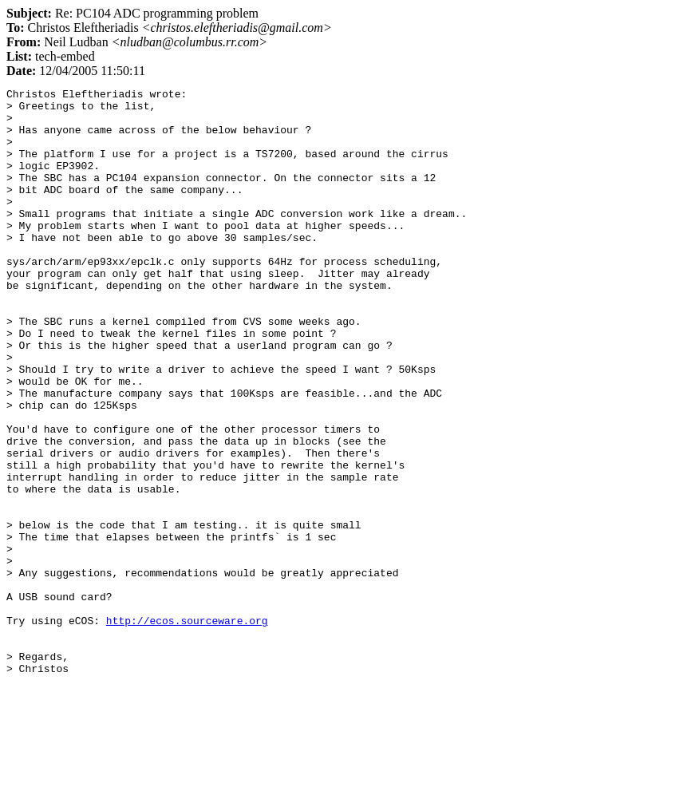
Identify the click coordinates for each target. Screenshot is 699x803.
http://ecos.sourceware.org (187, 728)
